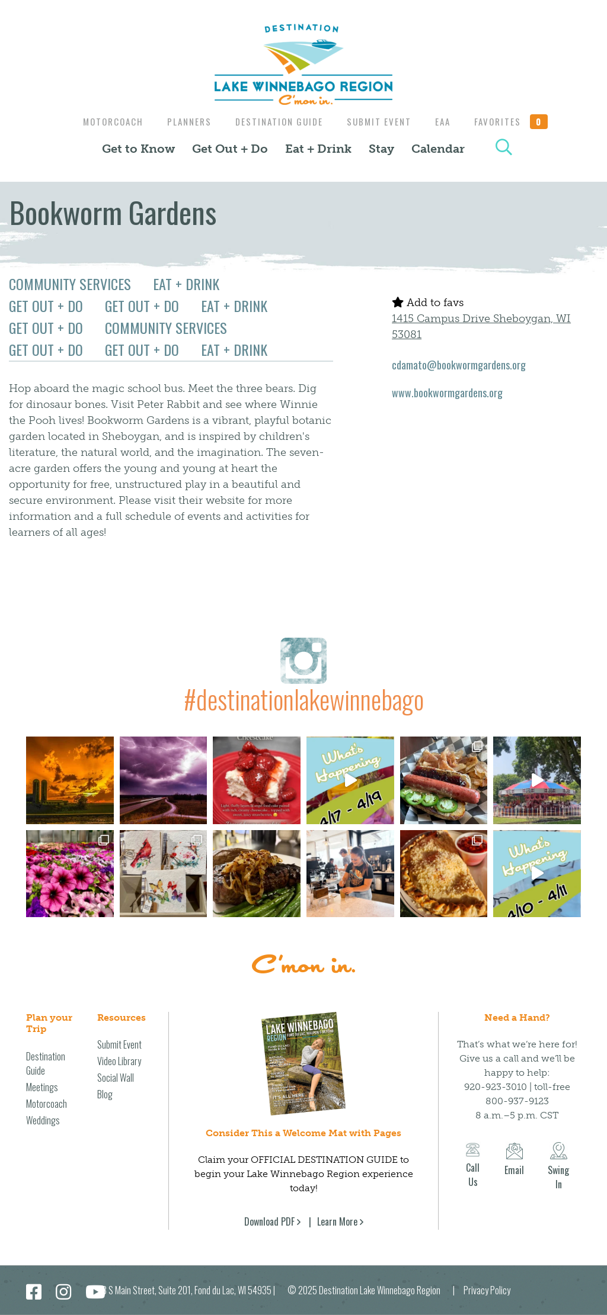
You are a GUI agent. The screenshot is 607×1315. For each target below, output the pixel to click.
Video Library (119, 1061)
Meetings (42, 1087)
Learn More (337, 1221)
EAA (447, 121)
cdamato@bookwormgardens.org (459, 364)
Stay (381, 149)
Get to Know (138, 149)
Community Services (70, 283)
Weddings (43, 1120)
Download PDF (269, 1221)
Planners (185, 121)
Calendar (438, 149)
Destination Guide (278, 121)
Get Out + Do (230, 149)
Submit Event (381, 121)
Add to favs (428, 302)
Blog (105, 1094)
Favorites (518, 121)
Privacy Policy (487, 1290)
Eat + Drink (318, 149)
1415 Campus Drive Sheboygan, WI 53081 (481, 326)
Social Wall (115, 1077)
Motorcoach (106, 121)
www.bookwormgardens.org (447, 392)
